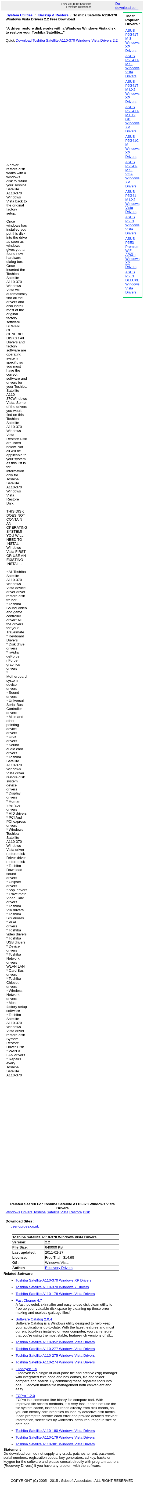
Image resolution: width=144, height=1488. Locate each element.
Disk (86, 1212)
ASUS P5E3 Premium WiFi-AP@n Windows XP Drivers (132, 253)
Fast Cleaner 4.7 (29, 1300)
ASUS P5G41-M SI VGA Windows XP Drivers (132, 174)
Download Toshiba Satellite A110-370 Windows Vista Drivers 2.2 (67, 40)
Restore (75, 1212)
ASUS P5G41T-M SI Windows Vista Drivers (132, 66)
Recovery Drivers (59, 1268)
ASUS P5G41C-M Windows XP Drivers (132, 147)
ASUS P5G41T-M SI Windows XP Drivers (132, 40)
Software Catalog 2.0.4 (34, 1319)
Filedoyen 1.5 (26, 1369)
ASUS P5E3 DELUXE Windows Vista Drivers (132, 282)
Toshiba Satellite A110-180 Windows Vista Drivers (55, 1431)
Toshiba (39, 1212)
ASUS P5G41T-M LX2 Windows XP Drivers (132, 91)
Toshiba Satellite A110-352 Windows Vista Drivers (55, 1342)
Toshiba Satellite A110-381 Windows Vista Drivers (55, 1444)
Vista (64, 1212)
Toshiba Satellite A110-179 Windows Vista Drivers (55, 1437)
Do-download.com (126, 6)
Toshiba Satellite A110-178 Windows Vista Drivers (55, 1294)
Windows (13, 1212)
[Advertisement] (58, 100)
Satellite (53, 1212)
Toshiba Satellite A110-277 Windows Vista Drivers (55, 1349)
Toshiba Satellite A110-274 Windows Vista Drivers (55, 1362)
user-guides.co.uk (24, 1226)
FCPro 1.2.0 (25, 1396)
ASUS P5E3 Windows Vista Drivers (132, 225)
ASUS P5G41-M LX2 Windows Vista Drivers (132, 202)
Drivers (26, 1212)
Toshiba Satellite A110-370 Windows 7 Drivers (52, 1287)
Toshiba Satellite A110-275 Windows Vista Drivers (55, 1355)
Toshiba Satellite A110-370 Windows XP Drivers (54, 1280)
